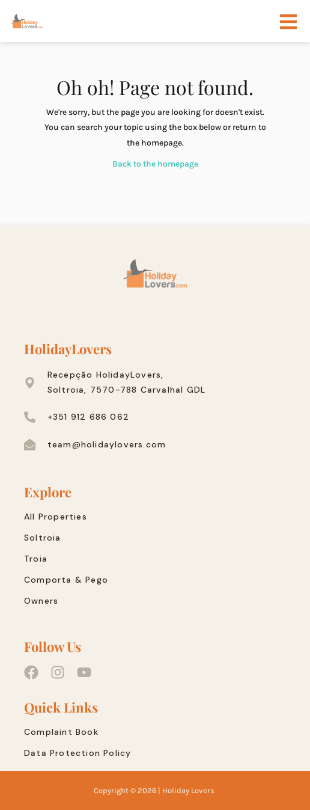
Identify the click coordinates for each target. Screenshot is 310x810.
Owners (41, 600)
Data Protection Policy (77, 752)
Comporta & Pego (66, 579)
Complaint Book (61, 731)
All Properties (55, 516)
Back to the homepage (155, 164)
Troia (35, 558)
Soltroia (42, 537)
